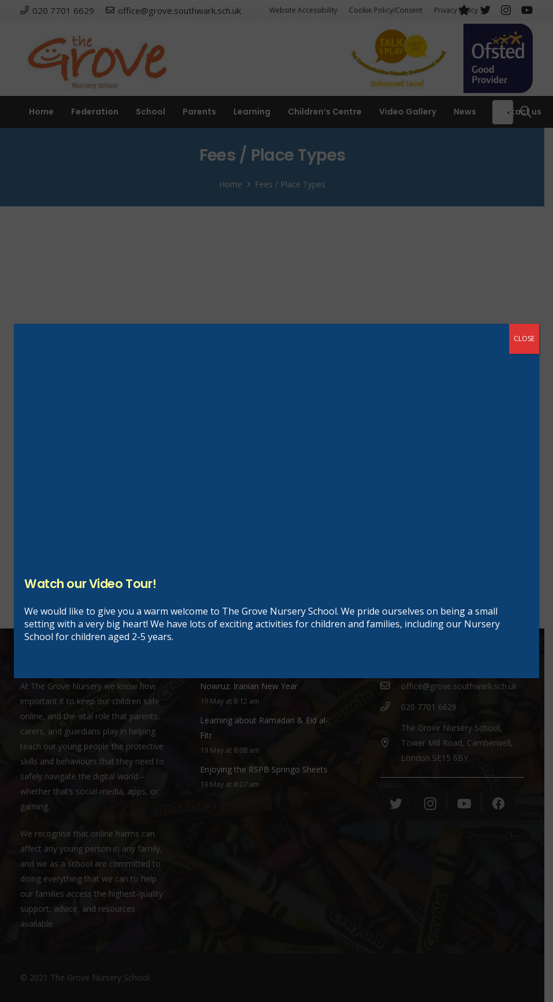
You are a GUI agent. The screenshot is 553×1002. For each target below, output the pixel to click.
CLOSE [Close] (524, 338)
